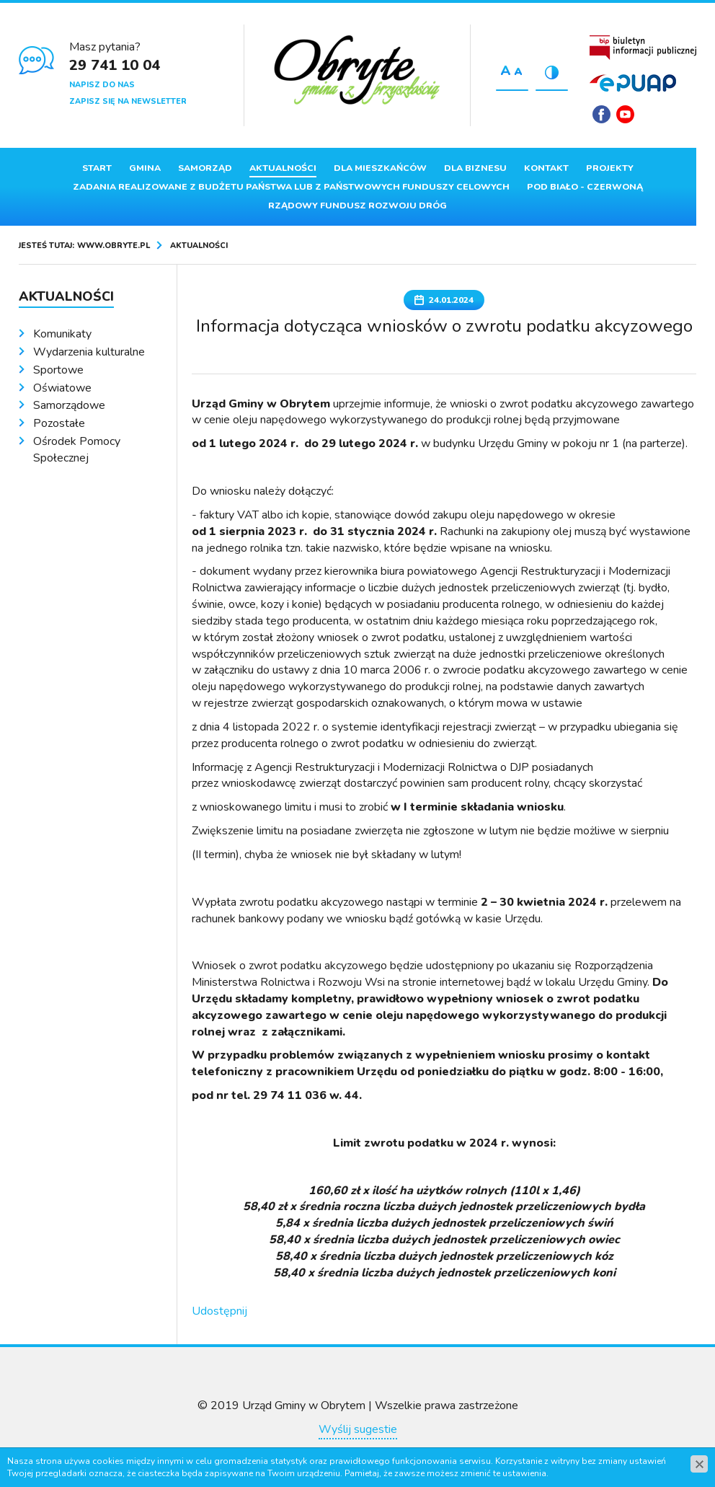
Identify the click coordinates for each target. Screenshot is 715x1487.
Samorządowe (69, 405)
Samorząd (205, 168)
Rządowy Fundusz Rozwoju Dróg (357, 205)
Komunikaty (62, 334)
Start (97, 168)
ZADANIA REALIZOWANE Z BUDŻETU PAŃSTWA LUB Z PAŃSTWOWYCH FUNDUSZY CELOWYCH (291, 187)
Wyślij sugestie (358, 1429)
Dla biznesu (475, 168)
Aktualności (282, 168)
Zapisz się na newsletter (128, 101)
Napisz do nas (102, 84)
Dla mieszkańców (380, 168)
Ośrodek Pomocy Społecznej (76, 449)
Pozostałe (59, 423)
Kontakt (546, 168)
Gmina (145, 168)
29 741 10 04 (114, 65)
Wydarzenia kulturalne (89, 352)
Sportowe (58, 370)
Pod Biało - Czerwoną (585, 187)
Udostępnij (219, 1311)
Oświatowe (62, 388)
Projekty (610, 168)
